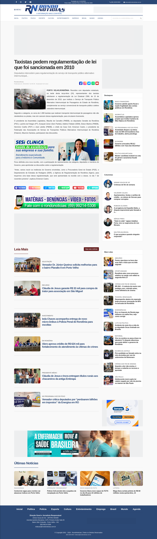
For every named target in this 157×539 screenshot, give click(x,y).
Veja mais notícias (91, 249)
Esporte (42, 18)
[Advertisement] (118, 10)
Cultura (51, 18)
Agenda (100, 18)
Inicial (16, 18)
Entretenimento (63, 18)
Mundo (92, 18)
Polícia (33, 18)
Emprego (75, 18)
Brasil (84, 18)
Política (24, 18)
